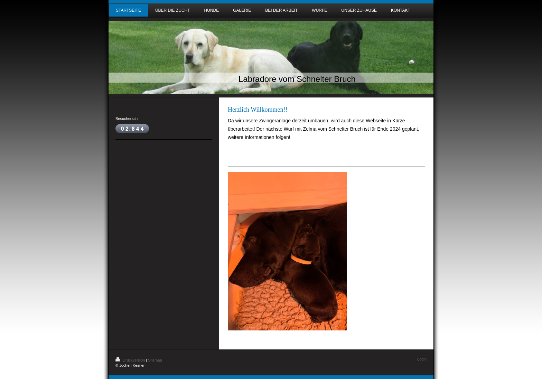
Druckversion (130, 360)
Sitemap (155, 360)
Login (422, 359)
